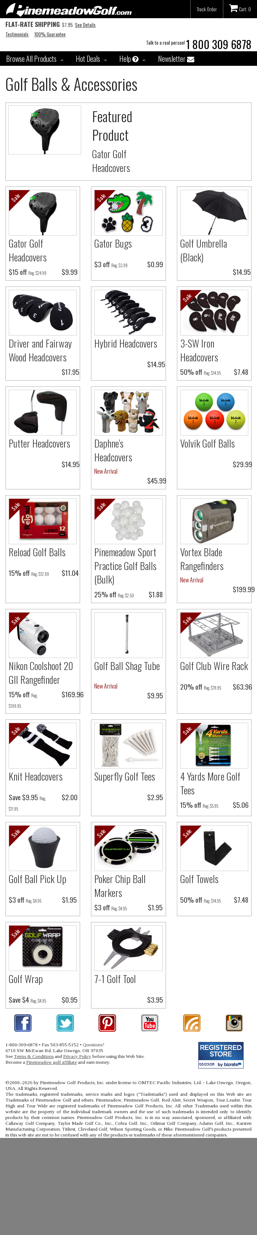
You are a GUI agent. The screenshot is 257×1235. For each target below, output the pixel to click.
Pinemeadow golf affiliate (51, 1062)
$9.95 (155, 695)
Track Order (207, 9)
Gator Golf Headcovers (111, 161)
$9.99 (70, 271)
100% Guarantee (50, 34)
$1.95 (69, 899)
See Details (85, 24)
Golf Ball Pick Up (37, 878)
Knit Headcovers (36, 776)
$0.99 (155, 264)
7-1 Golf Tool (115, 978)
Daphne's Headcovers (113, 450)
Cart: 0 (240, 8)
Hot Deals (88, 58)
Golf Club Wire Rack (214, 665)
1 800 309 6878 (219, 44)
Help (128, 58)
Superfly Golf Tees (124, 776)
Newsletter (176, 58)
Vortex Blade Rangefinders (202, 559)
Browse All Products (31, 58)
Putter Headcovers (39, 443)
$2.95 (155, 797)
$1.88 (156, 594)
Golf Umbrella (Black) (203, 250)
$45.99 (156, 480)
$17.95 (70, 371)
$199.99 (244, 589)
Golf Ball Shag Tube (127, 665)
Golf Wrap (26, 978)
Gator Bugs (113, 243)
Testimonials (17, 34)
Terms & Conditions (34, 1056)
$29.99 (242, 464)
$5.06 (241, 804)
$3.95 (155, 999)
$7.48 (241, 371)
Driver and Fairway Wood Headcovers (40, 350)
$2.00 (70, 797)
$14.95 (242, 271)
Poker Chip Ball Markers (120, 885)
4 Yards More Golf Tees (210, 783)
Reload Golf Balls (37, 552)
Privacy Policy (77, 1056)
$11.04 (70, 573)
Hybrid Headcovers (125, 343)
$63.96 (242, 686)
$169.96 (73, 694)
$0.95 (70, 999)
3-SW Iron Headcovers (199, 350)
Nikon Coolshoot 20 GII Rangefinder (41, 672)
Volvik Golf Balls (207, 443)
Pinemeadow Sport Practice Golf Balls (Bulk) (125, 566)
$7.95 (39, 24)
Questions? (93, 1044)
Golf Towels (199, 878)
